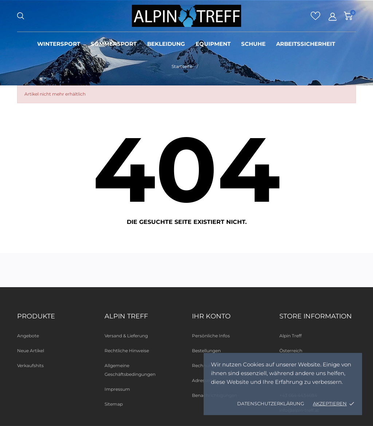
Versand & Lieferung (126, 335)
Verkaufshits (30, 365)
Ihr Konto (211, 316)
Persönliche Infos (211, 335)
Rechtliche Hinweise (127, 350)
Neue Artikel (30, 350)
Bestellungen (206, 350)
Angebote (28, 335)
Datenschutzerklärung (270, 403)
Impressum (117, 389)
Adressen (202, 380)
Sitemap (114, 404)
